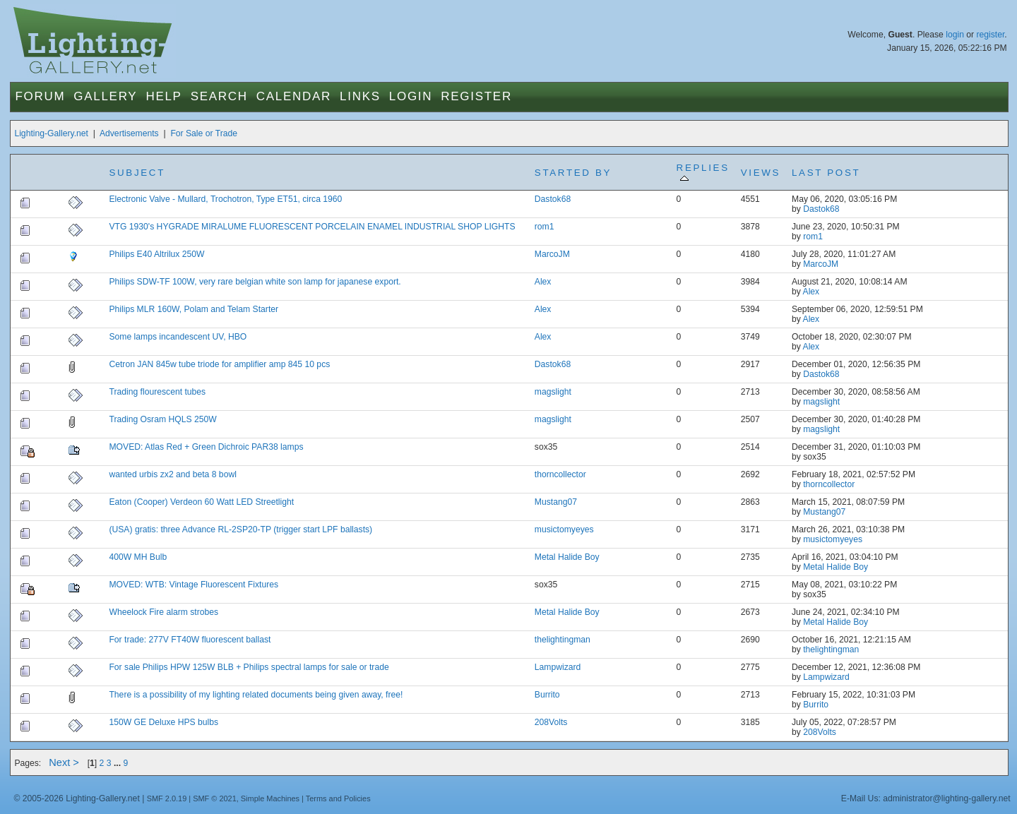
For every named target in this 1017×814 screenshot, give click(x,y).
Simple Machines (270, 798)
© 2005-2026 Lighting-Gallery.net (76, 798)
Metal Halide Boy (567, 557)
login (955, 35)
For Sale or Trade (203, 133)
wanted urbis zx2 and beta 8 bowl (172, 474)
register (990, 35)
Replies (703, 172)
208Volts (551, 722)
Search (219, 96)
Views (760, 172)
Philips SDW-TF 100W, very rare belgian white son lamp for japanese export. (254, 282)
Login (410, 96)
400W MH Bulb (138, 557)
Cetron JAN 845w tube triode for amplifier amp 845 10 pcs (219, 364)
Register (476, 96)
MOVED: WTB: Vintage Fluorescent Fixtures (193, 584)
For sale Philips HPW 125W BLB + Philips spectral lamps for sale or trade (248, 667)
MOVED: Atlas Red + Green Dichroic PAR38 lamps (206, 447)
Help (163, 96)
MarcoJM (552, 254)
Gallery (105, 96)
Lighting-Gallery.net (51, 133)
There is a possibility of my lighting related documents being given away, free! (256, 695)
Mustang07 (556, 502)
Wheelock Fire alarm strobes (163, 612)
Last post (826, 172)
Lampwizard (558, 667)
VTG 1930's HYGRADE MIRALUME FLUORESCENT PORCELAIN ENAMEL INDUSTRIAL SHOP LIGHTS (312, 227)
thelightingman (562, 640)
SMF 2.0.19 (167, 798)
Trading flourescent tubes (157, 392)
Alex (543, 282)
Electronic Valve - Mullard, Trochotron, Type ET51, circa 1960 (225, 199)
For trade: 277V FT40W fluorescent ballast (189, 640)
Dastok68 (553, 199)
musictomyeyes (564, 529)
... (119, 763)
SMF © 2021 (215, 798)
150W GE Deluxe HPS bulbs (163, 722)
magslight (553, 392)
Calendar (293, 96)
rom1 (544, 227)
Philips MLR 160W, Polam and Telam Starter (193, 309)
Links (360, 96)
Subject (137, 172)
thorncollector (560, 474)
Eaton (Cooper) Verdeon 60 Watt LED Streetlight (201, 502)
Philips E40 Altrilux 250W (156, 254)
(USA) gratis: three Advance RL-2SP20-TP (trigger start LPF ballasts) (240, 529)
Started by (573, 172)
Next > (64, 762)
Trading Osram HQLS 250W (162, 419)
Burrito (547, 695)
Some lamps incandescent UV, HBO (177, 337)
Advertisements (129, 133)
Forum (40, 96)
